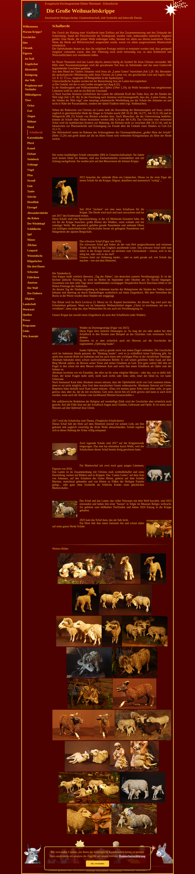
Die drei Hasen (36, 266)
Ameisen (32, 282)
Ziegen (31, 116)
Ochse (30, 105)
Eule (30, 186)
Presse (26, 320)
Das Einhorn (34, 293)
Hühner (31, 121)
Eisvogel (32, 207)
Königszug (31, 74)
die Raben (33, 218)
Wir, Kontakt (30, 336)
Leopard (32, 250)
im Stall (29, 58)
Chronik (28, 48)
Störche (31, 196)
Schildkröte (34, 228)
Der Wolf (32, 288)
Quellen (27, 314)
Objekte (29, 298)
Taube (30, 191)
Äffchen (32, 245)
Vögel (30, 169)
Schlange (32, 164)
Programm (29, 325)
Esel (29, 110)
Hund (30, 127)
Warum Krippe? (32, 31)
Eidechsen (33, 277)
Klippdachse (34, 261)
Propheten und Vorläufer (33, 87)
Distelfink (33, 202)
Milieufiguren (33, 94)
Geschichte (29, 37)
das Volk (30, 80)
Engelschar (31, 64)
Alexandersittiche (37, 212)
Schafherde (36, 132)
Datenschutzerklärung (132, 856)
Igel (29, 234)
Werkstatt (28, 309)
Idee (25, 42)
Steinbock (33, 159)
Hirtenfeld (31, 69)
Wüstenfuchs (35, 255)
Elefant (31, 153)
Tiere (28, 100)
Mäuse (31, 239)
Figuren (27, 53)
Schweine (32, 271)
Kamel (31, 148)
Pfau (30, 175)
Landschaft (29, 304)
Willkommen (30, 26)
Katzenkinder (35, 137)
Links (26, 331)
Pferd (30, 143)
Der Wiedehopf (36, 223)
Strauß (31, 180)
